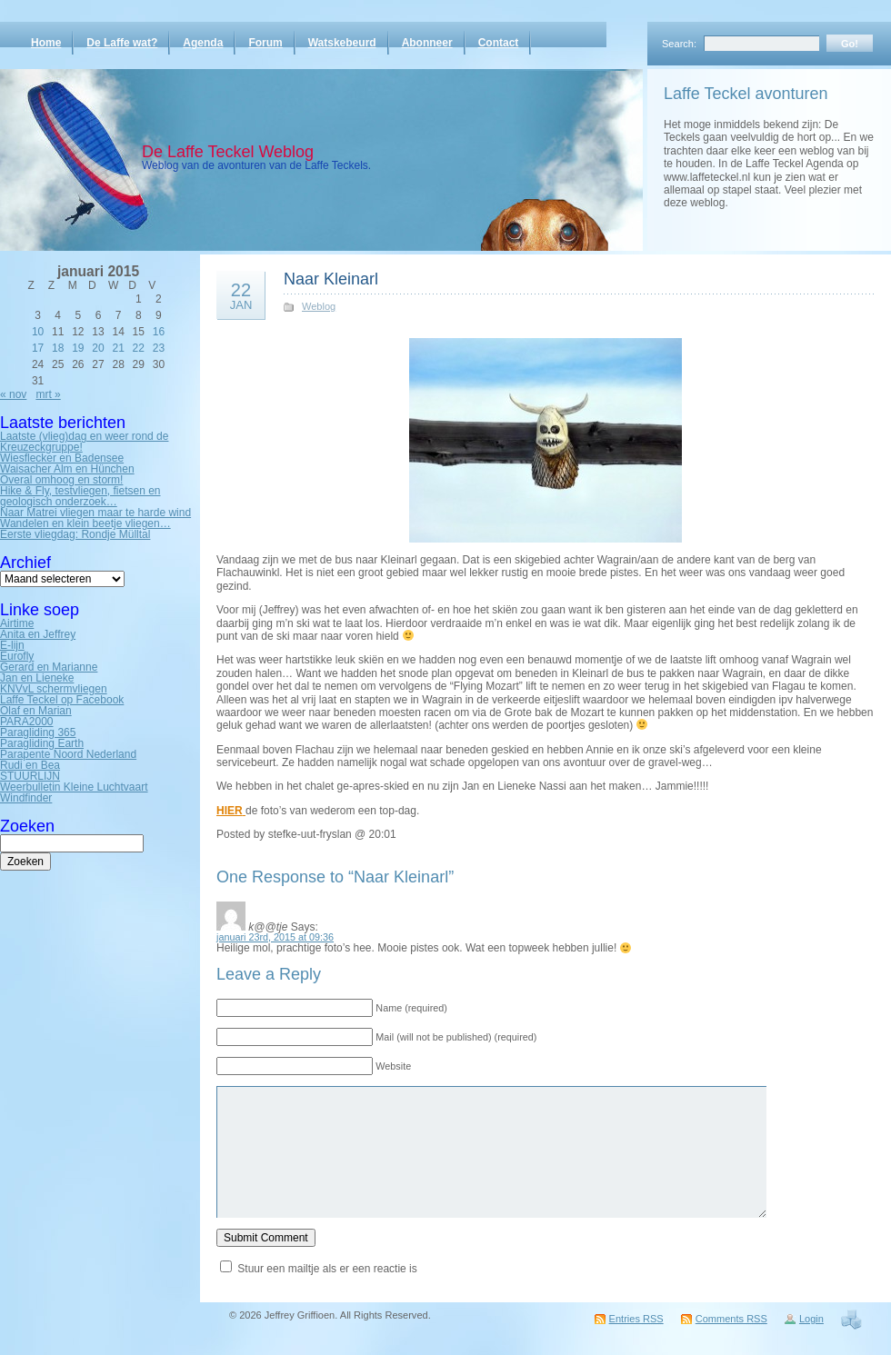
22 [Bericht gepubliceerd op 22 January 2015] (139, 348)
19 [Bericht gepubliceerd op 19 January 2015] (78, 348)
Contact (498, 42)
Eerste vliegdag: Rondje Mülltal (75, 534)
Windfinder (26, 798)
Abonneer (427, 42)
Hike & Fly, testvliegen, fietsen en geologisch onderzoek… (80, 496)
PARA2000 (26, 721)
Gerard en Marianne (48, 667)
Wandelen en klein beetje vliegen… (85, 523)
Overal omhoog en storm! (61, 479)
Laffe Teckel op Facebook (62, 699)
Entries (636, 1318)
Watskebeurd (342, 42)
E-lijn (12, 645)
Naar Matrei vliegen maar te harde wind (95, 512)
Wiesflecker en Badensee (62, 458)
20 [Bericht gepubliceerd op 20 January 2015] (98, 348)
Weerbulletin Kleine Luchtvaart (74, 787)
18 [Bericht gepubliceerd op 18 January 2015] (58, 348)
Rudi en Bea (30, 765)
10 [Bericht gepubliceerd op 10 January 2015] (38, 331)
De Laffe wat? (121, 42)
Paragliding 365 (37, 732)
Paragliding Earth (42, 743)
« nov (13, 394)
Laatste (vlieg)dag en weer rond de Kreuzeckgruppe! (84, 441)
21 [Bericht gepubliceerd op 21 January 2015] (118, 348)
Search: (679, 43)
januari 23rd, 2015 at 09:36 (275, 937)
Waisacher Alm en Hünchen (67, 469)
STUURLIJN (30, 776)
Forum (265, 42)
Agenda (203, 42)
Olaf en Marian (36, 710)
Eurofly (17, 656)
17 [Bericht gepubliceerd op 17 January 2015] (38, 348)
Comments (731, 1318)
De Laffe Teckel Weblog (228, 152)
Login (811, 1318)
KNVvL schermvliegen (53, 688)
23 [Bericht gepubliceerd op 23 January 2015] (159, 348)
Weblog (318, 306)
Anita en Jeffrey (37, 634)
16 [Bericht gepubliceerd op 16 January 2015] (159, 331)
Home (46, 42)
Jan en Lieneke (37, 678)
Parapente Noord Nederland (68, 754)
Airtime (17, 623)
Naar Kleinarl (331, 279)
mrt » (47, 394)
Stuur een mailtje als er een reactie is (326, 1268)
